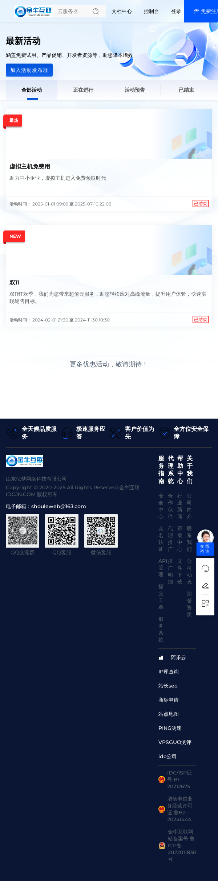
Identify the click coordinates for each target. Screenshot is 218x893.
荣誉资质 (189, 604)
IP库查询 (168, 671)
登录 (176, 11)
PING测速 (170, 728)
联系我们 (189, 538)
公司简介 (189, 506)
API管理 (162, 568)
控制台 (151, 11)
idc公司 (167, 756)
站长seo (168, 685)
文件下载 (179, 571)
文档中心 (122, 11)
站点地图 (168, 714)
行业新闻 (179, 506)
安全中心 (161, 506)
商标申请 (168, 700)
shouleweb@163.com (58, 506)
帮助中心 (179, 538)
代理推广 (170, 538)
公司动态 (189, 571)
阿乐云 (178, 657)
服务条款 (161, 629)
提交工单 (161, 596)
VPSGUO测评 (174, 742)
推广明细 (170, 571)
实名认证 (161, 538)
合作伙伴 (170, 506)
